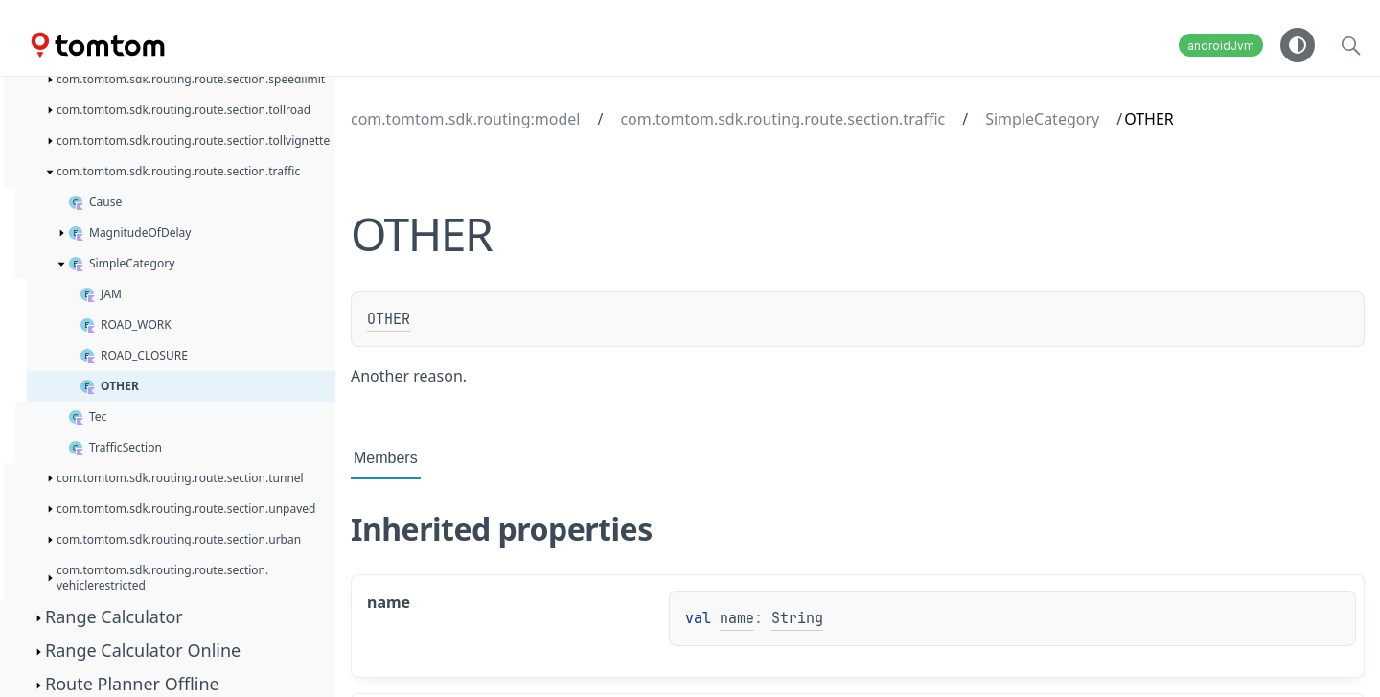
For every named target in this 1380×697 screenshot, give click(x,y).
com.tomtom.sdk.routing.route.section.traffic (782, 118)
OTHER (388, 319)
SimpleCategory (1042, 118)
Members (386, 458)
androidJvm (1220, 45)
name (737, 618)
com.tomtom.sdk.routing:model (465, 118)
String (797, 618)
